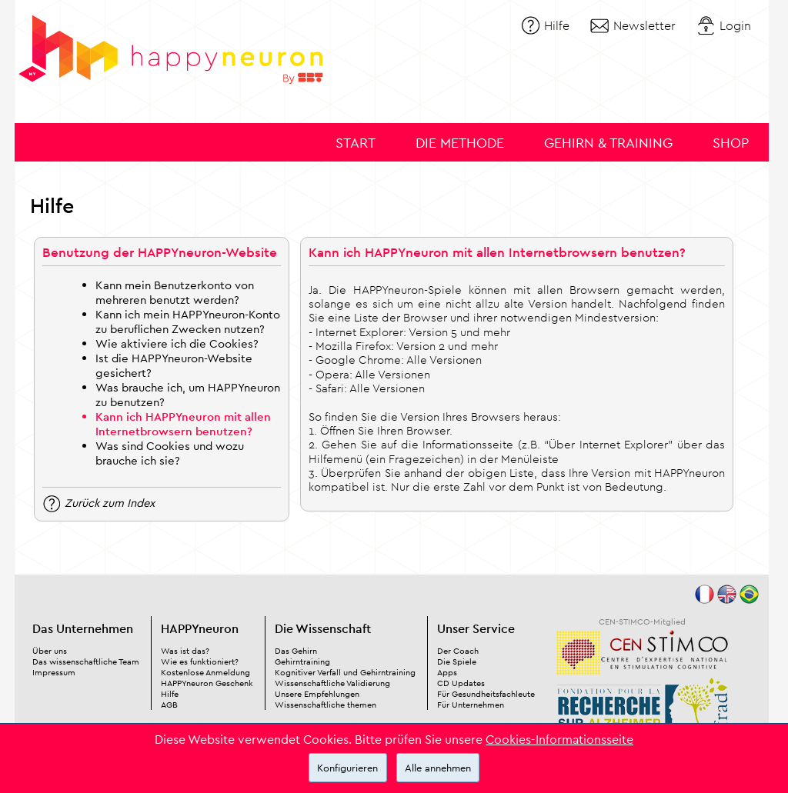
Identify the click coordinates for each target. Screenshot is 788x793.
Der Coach (458, 650)
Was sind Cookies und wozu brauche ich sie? (169, 453)
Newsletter (644, 25)
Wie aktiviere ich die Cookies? (177, 343)
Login (735, 25)
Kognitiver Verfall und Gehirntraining (345, 672)
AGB (169, 704)
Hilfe (556, 25)
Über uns (49, 650)
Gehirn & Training (608, 143)
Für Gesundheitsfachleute (486, 693)
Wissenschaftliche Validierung (332, 683)
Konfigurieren (347, 767)
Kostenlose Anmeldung (205, 672)
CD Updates (461, 683)
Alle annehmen (438, 767)
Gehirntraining (302, 661)
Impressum (53, 672)
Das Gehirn (296, 650)
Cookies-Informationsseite (559, 739)
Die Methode (460, 143)
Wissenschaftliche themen (325, 704)
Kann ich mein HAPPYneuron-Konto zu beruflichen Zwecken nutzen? (187, 321)
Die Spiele (456, 661)
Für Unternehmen (470, 704)
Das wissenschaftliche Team (85, 661)
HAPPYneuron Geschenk (207, 683)
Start (356, 143)
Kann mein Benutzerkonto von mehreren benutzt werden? (174, 292)
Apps (447, 672)
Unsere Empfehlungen (317, 693)
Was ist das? (185, 650)
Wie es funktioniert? (200, 661)
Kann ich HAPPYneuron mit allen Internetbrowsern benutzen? (183, 423)
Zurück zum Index (110, 502)
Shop (731, 143)
